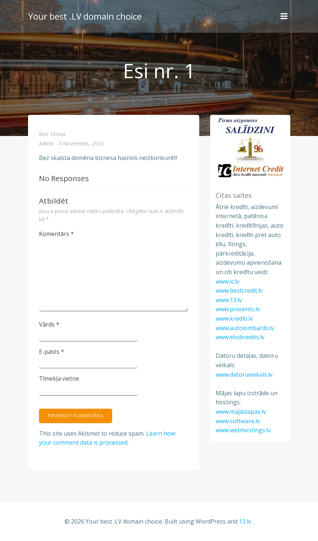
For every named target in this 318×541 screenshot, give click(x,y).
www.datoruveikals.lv (244, 374)
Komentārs (56, 234)
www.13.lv (229, 300)
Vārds (49, 324)
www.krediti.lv (234, 318)
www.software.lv (238, 421)
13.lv (245, 521)
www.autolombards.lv (245, 328)
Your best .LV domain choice (85, 16)
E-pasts (51, 352)
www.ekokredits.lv (240, 337)
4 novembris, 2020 (81, 144)
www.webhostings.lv (243, 430)
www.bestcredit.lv (239, 290)
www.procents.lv (238, 309)
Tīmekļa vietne (59, 378)
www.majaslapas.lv (241, 412)
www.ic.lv (227, 281)
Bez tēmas (52, 134)
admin (46, 144)
